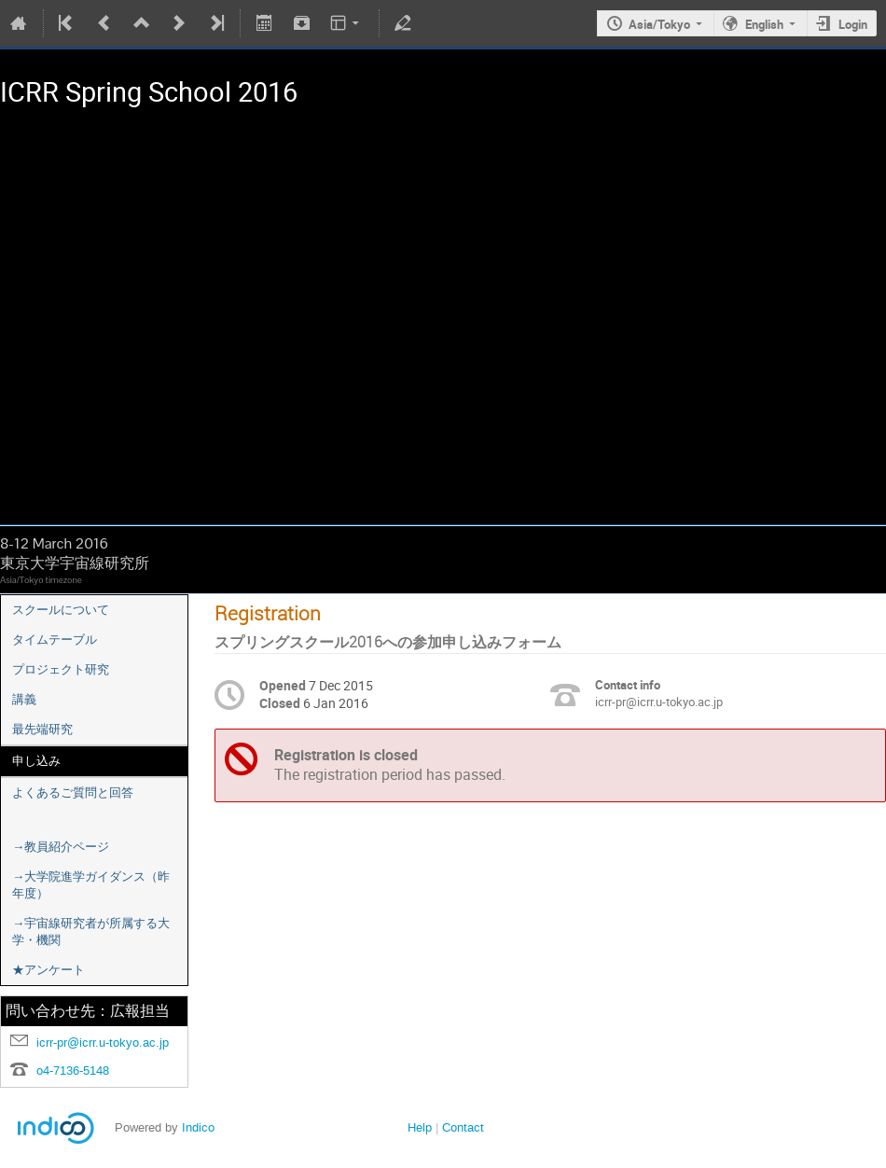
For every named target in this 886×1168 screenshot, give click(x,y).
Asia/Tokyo (659, 24)
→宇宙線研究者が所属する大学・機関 (91, 931)
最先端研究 (42, 729)
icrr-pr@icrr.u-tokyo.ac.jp (102, 1042)
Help (420, 1127)
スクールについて (60, 610)
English (764, 24)
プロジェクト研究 (60, 669)
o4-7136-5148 (72, 1070)
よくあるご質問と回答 (72, 792)
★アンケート (48, 970)
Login (852, 24)
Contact (463, 1127)
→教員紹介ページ (60, 847)
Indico (198, 1127)
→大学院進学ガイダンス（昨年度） (91, 885)
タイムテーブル (54, 639)
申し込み (36, 761)
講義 (24, 699)
